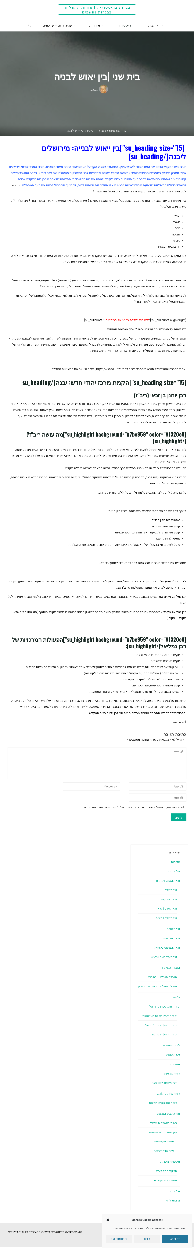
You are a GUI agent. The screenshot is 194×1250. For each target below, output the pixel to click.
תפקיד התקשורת (166, 1173)
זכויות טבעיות (168, 902)
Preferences (119, 1239)
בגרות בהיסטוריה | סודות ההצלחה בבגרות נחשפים (97, 9)
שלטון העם (173, 874)
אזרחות (175, 864)
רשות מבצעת (171, 1076)
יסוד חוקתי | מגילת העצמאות (158, 1018)
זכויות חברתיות (170, 941)
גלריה (176, 999)
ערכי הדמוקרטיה (163, 1153)
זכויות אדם (170, 892)
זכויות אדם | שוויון (166, 911)
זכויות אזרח (172, 931)
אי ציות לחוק (172, 1203)
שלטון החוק (172, 1194)
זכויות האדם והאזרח (167, 883)
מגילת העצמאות (163, 1144)
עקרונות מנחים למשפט (162, 1135)
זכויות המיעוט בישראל (166, 950)
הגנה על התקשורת (165, 1183)
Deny (147, 1239)
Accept (175, 1239)
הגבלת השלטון (170, 970)
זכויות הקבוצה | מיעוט (163, 959)
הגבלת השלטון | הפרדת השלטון (157, 989)
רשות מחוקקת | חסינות (162, 1105)
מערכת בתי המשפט (167, 1116)
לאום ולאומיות (171, 1048)
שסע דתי (174, 1067)
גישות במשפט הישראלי (162, 1125)
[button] (108, 1220)
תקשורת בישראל (169, 1164)
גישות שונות (172, 1057)
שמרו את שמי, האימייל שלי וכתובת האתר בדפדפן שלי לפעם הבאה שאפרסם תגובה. (134, 810)
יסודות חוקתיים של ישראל (163, 1009)
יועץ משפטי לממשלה (163, 1085)
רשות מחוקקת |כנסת (166, 1096)
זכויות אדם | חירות (165, 920)
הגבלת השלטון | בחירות (162, 979)
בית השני (177, 722)
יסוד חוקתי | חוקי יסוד (163, 1037)
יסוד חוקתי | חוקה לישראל (160, 1028)
